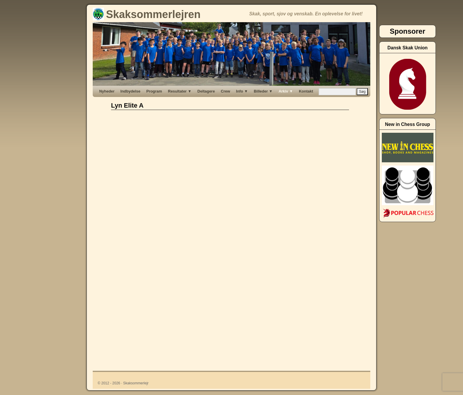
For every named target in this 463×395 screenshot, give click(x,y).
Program (154, 91)
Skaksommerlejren (146, 14)
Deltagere (206, 91)
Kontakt (306, 91)
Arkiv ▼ (285, 91)
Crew (225, 91)
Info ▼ (242, 91)
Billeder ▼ (263, 91)
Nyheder (107, 91)
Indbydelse (130, 91)
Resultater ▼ (180, 91)
